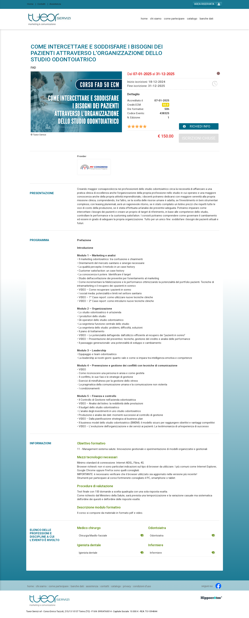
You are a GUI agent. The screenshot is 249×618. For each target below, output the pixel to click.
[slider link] (211, 598)
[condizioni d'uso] (142, 586)
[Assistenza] (56, 3)
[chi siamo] (155, 19)
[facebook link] (218, 586)
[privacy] (127, 586)
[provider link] (94, 166)
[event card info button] (199, 126)
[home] (144, 19)
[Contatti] (42, 3)
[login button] (207, 4)
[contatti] (104, 586)
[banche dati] (206, 19)
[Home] (31, 3)
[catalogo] (192, 19)
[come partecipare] (174, 19)
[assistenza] (92, 586)
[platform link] (49, 19)
